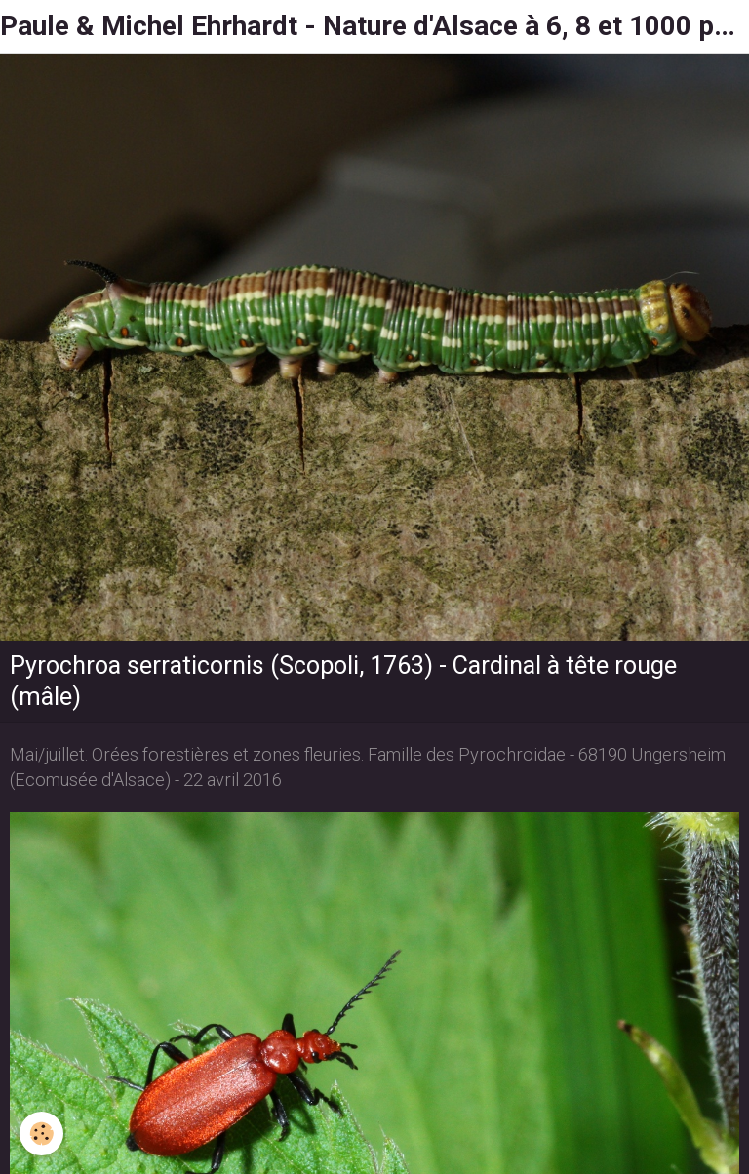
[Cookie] (41, 1133)
